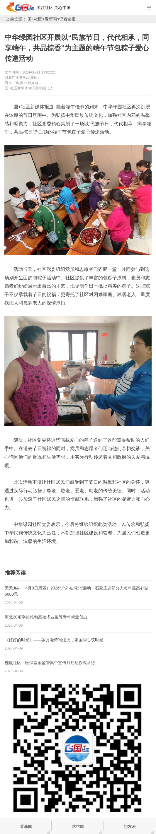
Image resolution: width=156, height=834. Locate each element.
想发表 (130, 826)
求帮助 (78, 826)
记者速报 (67, 19)
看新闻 (51, 19)
